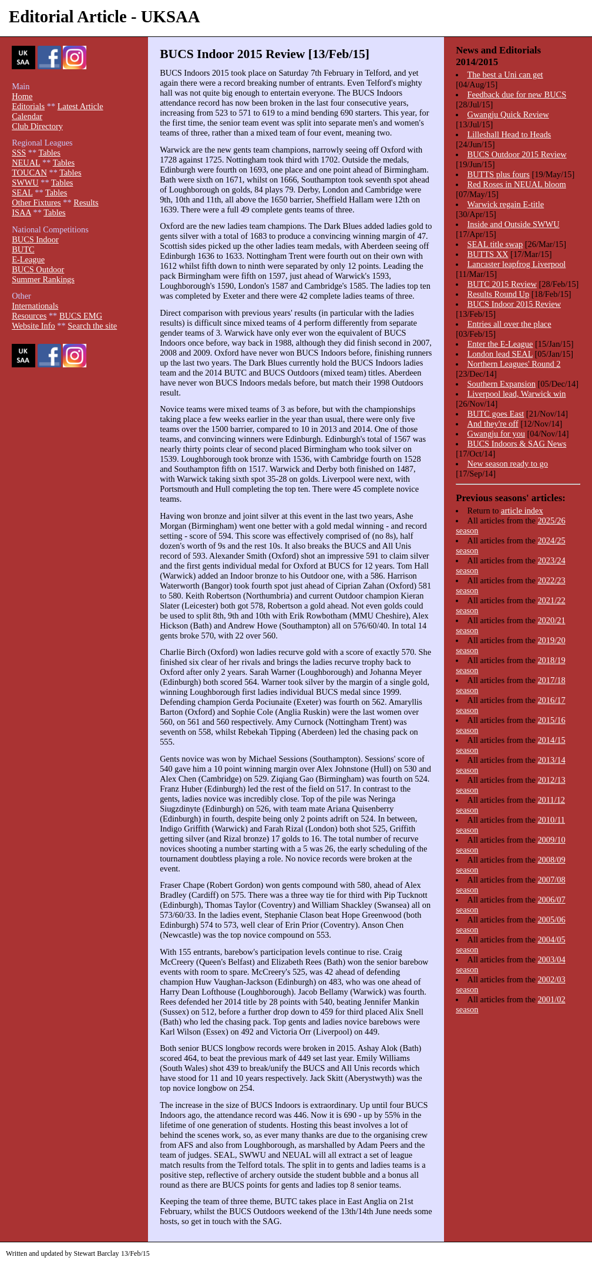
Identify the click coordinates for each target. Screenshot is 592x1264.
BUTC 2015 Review (502, 284)
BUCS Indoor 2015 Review (514, 304)
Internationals (35, 305)
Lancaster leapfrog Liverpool (516, 264)
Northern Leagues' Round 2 (514, 364)
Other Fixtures (36, 202)
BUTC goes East (495, 413)
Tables (49, 152)
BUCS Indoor (35, 239)
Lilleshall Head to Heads (509, 134)
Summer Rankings (43, 279)
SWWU (25, 182)
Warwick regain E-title (505, 204)
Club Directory (37, 126)
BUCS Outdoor (38, 269)
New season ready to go (507, 463)
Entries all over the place (509, 324)
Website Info (33, 325)
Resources (29, 315)
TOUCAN (29, 172)
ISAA (21, 212)
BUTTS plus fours (498, 174)
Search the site (92, 325)
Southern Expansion (501, 383)
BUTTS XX (488, 254)
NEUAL (26, 162)
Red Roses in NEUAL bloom (516, 184)
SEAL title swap (495, 244)
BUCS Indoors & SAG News (517, 443)
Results (85, 202)
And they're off (493, 423)
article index (522, 510)
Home (22, 96)
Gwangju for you (496, 433)
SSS (19, 152)
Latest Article (80, 106)
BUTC (23, 249)
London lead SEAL (500, 354)
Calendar (27, 116)
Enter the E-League (500, 344)
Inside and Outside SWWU (513, 224)
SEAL (22, 192)
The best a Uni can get (505, 74)
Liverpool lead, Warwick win (516, 393)
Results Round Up (498, 294)
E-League (28, 259)
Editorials (28, 106)
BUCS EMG (80, 315)
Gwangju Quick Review (508, 114)
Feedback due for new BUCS (517, 94)
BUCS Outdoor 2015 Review (517, 154)
